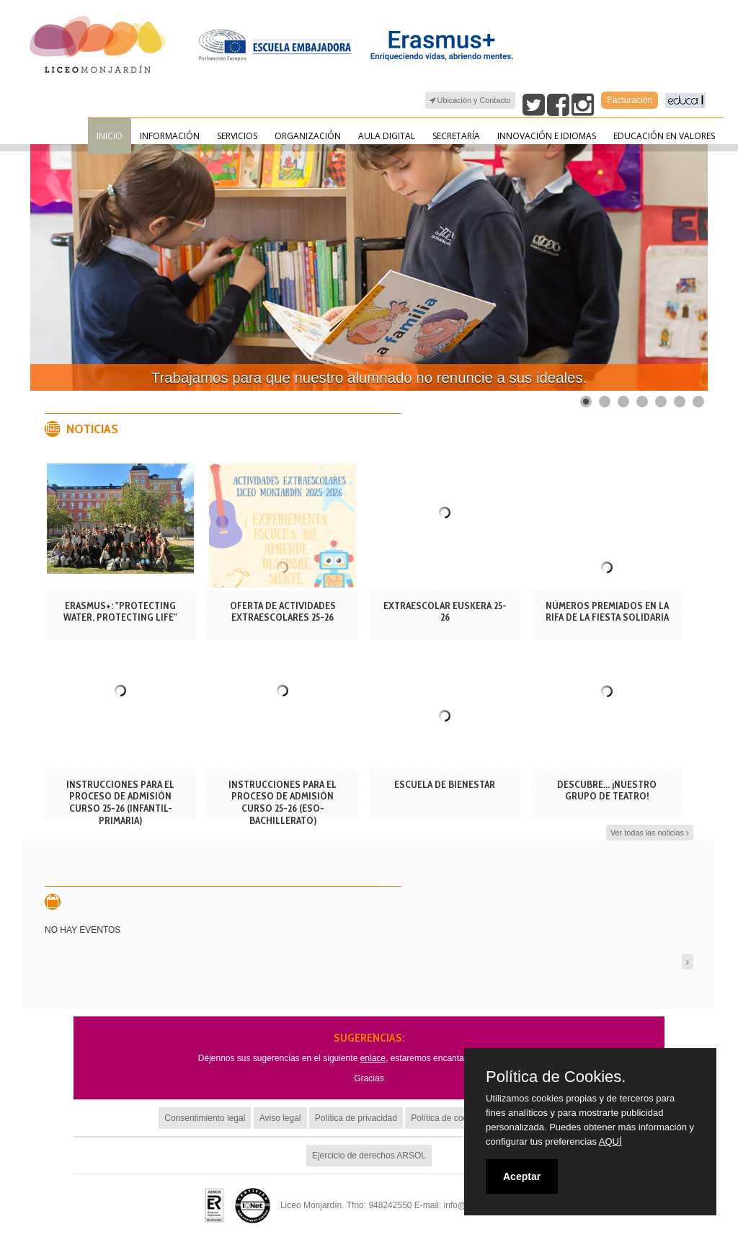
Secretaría (456, 136)
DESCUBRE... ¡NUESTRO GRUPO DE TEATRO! (607, 790)
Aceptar (522, 1176)
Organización (308, 136)
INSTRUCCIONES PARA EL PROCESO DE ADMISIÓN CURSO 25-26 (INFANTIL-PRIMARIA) (120, 802)
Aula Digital (386, 136)
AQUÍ (610, 1141)
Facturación (629, 100)
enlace (373, 1058)
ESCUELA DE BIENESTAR (444, 784)
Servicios (237, 136)
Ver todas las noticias (649, 833)
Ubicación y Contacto (470, 100)
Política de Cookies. (556, 1077)
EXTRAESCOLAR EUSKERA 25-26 (445, 611)
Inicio (110, 136)
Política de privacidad (356, 1118)
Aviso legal (280, 1118)
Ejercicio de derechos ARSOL (369, 1155)
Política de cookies (447, 1118)
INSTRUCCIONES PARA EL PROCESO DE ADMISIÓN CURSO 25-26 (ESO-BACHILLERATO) (282, 802)
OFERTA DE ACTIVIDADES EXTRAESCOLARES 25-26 (283, 611)
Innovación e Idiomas (546, 136)
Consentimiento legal (204, 1118)
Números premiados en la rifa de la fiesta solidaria (607, 611)
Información (170, 136)
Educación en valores (664, 136)
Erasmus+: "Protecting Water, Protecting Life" (120, 611)
